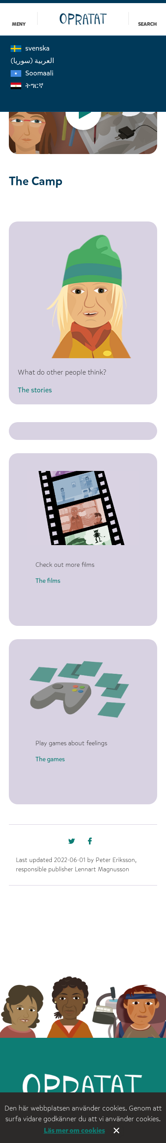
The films (47, 581)
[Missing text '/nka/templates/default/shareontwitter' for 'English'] (93, 843)
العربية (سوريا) (32, 60)
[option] (83, 112)
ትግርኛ (27, 85)
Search (147, 24)
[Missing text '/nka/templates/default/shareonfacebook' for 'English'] (73, 843)
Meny (19, 24)
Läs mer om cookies (74, 1130)
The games (50, 759)
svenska (30, 48)
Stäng (117, 1131)
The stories (35, 390)
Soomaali (32, 73)
